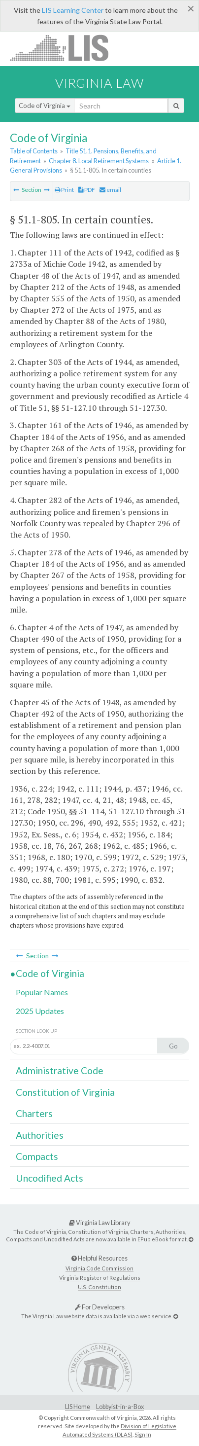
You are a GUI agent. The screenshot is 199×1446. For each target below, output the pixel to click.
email (110, 189)
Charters (34, 1113)
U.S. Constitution (99, 1287)
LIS (65, 47)
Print (64, 189)
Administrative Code (59, 1070)
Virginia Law (99, 82)
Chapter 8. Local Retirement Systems (99, 161)
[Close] (191, 8)
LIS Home (77, 1406)
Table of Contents (34, 151)
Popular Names (42, 992)
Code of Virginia (44, 105)
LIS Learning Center (72, 10)
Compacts (37, 1156)
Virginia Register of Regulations (99, 1277)
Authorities (40, 1135)
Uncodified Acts (49, 1178)
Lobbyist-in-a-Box (120, 1406)
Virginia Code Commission (99, 1268)
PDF (86, 189)
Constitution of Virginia (65, 1092)
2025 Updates (40, 1010)
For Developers (100, 1307)
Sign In (142, 1434)
